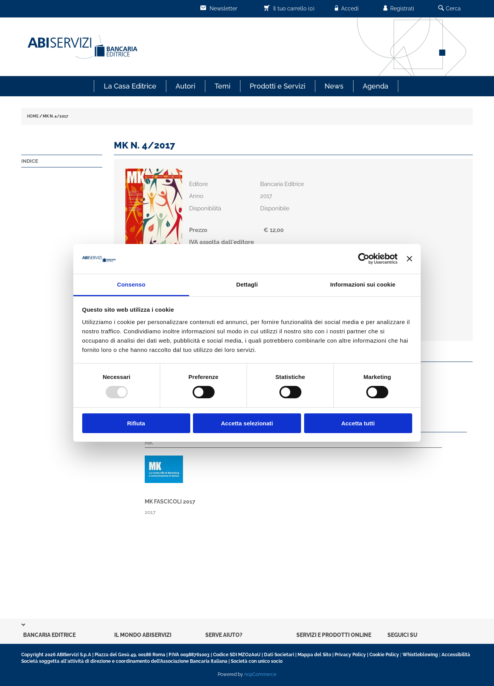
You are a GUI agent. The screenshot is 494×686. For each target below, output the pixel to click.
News (334, 86)
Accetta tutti (358, 423)
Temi (222, 86)
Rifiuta (136, 423)
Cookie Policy (384, 654)
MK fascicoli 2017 (170, 501)
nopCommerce (260, 674)
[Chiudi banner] (409, 258)
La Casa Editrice (130, 86)
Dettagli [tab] (247, 284)
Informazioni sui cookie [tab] (363, 284)
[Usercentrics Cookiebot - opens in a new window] (364, 259)
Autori (185, 86)
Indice (29, 161)
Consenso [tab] (131, 284)
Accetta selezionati (247, 423)
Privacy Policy (350, 654)
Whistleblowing (420, 654)
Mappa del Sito (314, 654)
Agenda (375, 86)
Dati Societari (279, 654)
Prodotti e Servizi (277, 86)
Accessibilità (456, 654)
